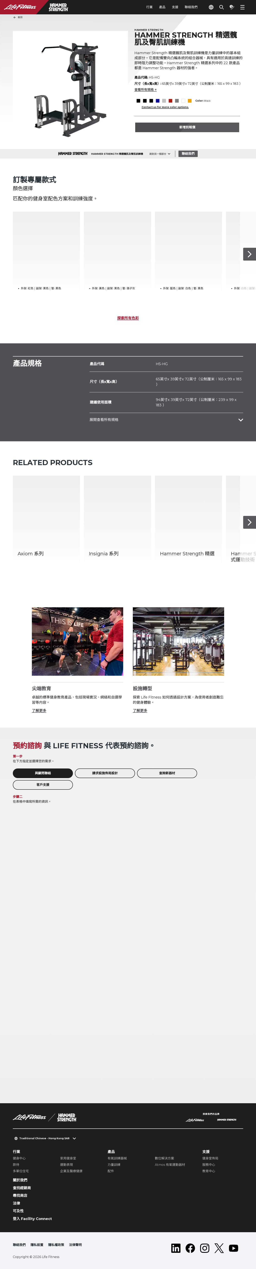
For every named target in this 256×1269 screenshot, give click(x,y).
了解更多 (39, 710)
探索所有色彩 (128, 318)
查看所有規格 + (145, 90)
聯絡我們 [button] (19, 1245)
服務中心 (208, 1165)
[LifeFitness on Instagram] (205, 1248)
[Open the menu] (242, 7)
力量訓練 (114, 1165)
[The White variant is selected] (183, 101)
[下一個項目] (249, 254)
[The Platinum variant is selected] (164, 101)
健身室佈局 (210, 1158)
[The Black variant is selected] (138, 101)
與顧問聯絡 (43, 773)
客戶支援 (42, 785)
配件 (111, 1171)
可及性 (18, 1211)
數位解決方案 (164, 1158)
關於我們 (20, 1180)
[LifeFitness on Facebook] (190, 1248)
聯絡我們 (191, 7)
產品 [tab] (162, 7)
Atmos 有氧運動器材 (170, 1165)
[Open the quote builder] (232, 7)
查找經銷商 (22, 1188)
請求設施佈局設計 (105, 773)
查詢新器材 (167, 773)
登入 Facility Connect (32, 1219)
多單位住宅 (21, 1171)
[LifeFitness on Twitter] (219, 1248)
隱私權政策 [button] (56, 1245)
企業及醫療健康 (71, 1171)
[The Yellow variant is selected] (189, 101)
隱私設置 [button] (36, 1245)
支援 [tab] (175, 7)
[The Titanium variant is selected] (177, 101)
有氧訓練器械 (117, 1158)
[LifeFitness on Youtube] (233, 1248)
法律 (16, 1203)
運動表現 (66, 1165)
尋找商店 (20, 1195)
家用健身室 (68, 1158)
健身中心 (19, 1158)
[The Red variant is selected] (170, 101)
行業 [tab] (149, 7)
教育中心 (208, 1171)
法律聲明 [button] (75, 1245)
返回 (18, 17)
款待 (16, 1165)
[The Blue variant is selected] (157, 101)
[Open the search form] (222, 7)
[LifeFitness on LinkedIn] (176, 1248)
